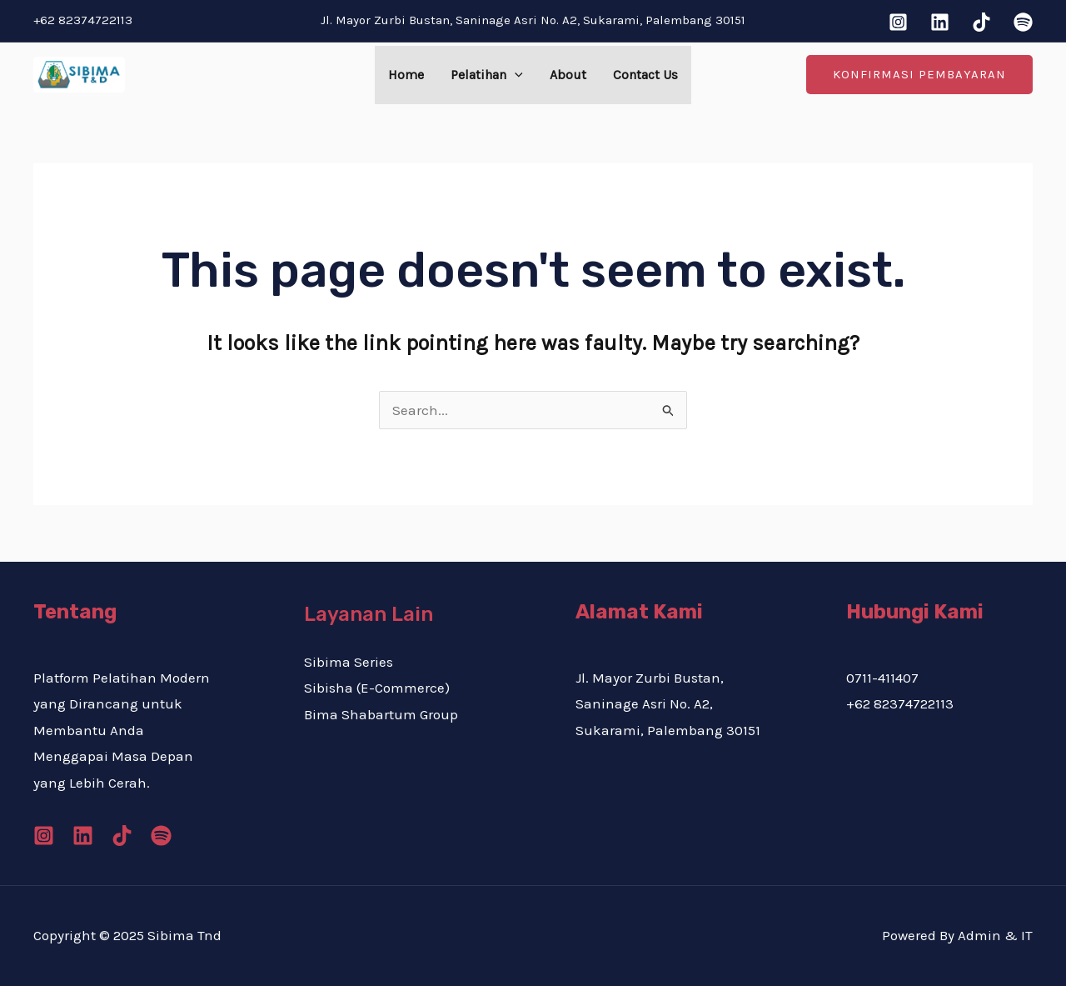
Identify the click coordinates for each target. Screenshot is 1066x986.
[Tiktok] (981, 22)
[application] (514, 75)
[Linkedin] (939, 22)
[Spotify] (1023, 22)
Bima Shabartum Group (381, 714)
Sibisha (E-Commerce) (377, 687)
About (568, 75)
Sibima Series (348, 661)
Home (406, 75)
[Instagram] (898, 22)
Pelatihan (487, 75)
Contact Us (645, 75)
